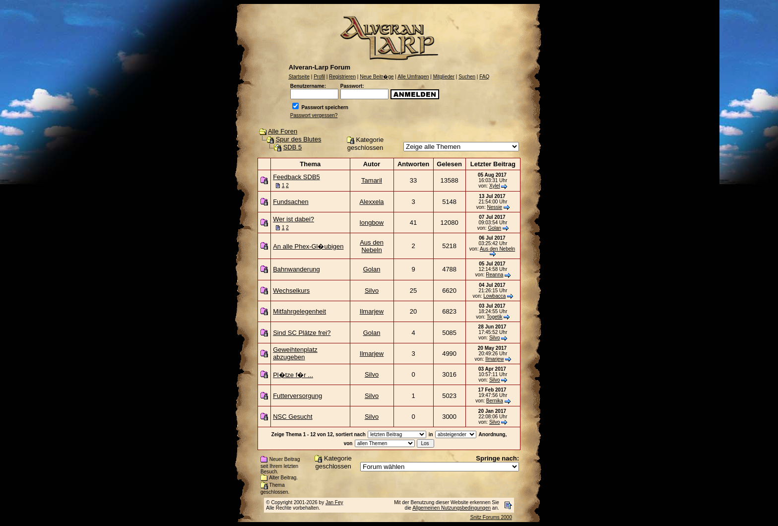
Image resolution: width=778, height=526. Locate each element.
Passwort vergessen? (314, 115)
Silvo (372, 290)
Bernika (494, 400)
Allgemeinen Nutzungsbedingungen (451, 508)
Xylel (494, 186)
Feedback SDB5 (296, 177)
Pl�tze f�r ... (293, 375)
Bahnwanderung (296, 269)
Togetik (495, 317)
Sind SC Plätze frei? (301, 332)
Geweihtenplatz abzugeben (295, 353)
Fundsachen (291, 201)
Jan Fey (334, 502)
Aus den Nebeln (372, 246)
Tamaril (371, 180)
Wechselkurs (291, 290)
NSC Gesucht (292, 416)
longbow (372, 222)
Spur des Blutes (299, 139)
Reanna (494, 274)
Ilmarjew (372, 311)
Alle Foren (282, 131)
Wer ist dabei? (293, 219)
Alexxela (371, 201)
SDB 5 (292, 147)
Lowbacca (494, 296)
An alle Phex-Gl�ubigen (308, 246)
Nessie (494, 207)
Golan (494, 228)
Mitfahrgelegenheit (299, 311)
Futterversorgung (297, 395)
